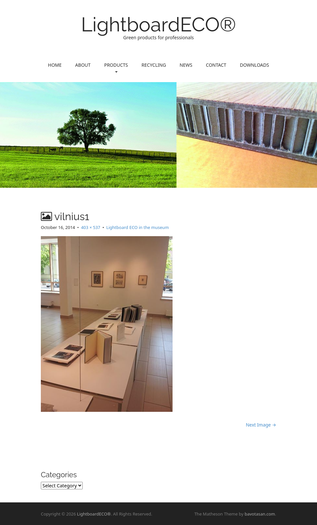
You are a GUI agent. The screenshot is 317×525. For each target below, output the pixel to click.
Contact (216, 65)
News (185, 65)
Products (116, 67)
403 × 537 (90, 227)
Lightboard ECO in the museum (137, 227)
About (83, 65)
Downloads (254, 65)
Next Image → (261, 425)
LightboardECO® (158, 24)
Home (55, 65)
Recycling (154, 65)
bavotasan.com (259, 514)
